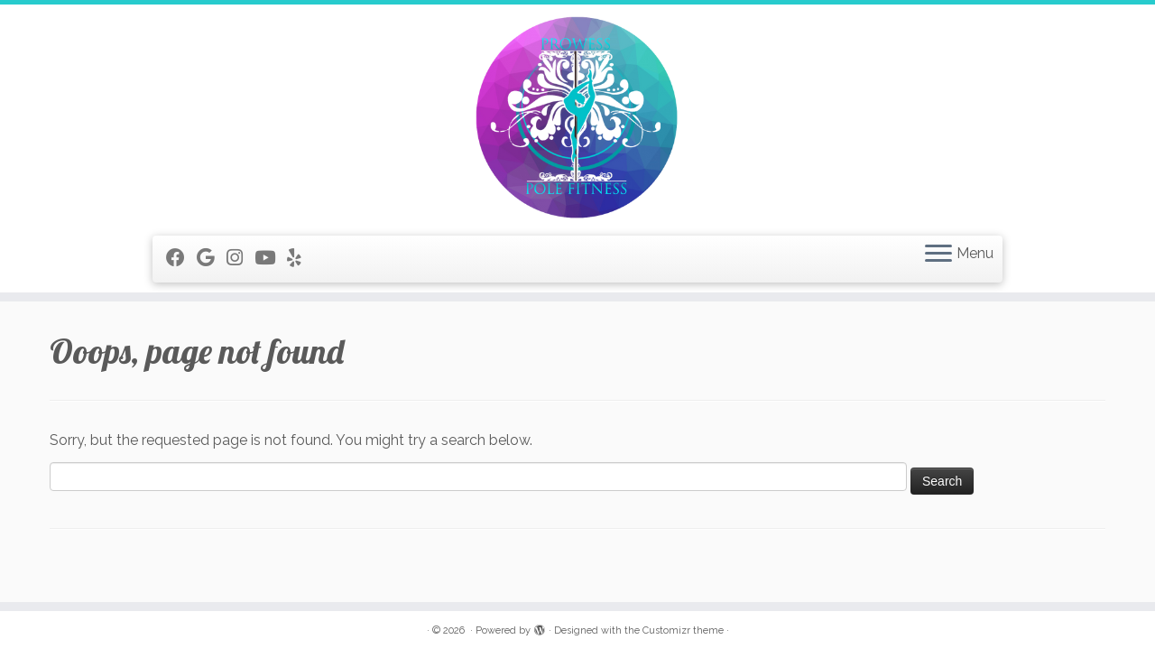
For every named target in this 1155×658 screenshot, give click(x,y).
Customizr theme (683, 630)
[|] (577, 118)
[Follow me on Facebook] (181, 257)
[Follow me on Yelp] (300, 257)
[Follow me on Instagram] (240, 257)
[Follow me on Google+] (211, 257)
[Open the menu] (938, 254)
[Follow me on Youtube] (270, 257)
